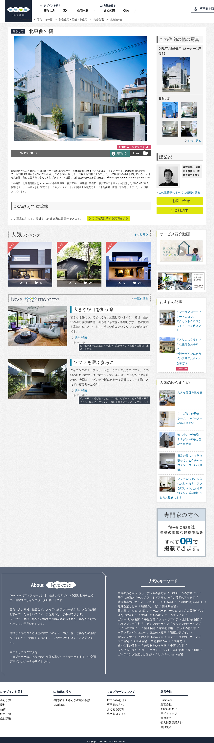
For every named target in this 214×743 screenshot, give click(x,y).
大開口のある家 (151, 611)
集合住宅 (99, 19)
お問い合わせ (168, 705)
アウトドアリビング (159, 594)
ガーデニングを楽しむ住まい (136, 651)
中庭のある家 (126, 589)
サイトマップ (168, 710)
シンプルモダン (127, 646)
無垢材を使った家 (155, 642)
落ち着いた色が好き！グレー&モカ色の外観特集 (189, 438)
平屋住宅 (149, 616)
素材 (66, 10)
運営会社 (166, 701)
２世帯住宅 (140, 637)
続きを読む (82, 337)
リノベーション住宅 (170, 651)
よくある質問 (115, 705)
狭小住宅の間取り (129, 642)
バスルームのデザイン (184, 589)
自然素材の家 (159, 637)
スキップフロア (169, 616)
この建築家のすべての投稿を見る (179, 192)
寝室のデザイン (180, 629)
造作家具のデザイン (130, 598)
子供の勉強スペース (130, 594)
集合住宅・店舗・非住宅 (73, 19)
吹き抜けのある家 (152, 633)
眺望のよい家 (149, 602)
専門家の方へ (115, 701)
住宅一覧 (82, 10)
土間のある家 (190, 616)
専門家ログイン (116, 710)
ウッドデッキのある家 (152, 589)
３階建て (176, 637)
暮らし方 (49, 10)
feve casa (25, 19)
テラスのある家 (186, 624)
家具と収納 (166, 624)
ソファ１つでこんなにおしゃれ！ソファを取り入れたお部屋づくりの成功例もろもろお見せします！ (181, 485)
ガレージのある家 (129, 616)
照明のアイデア (185, 594)
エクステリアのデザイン (182, 633)
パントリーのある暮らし (162, 598)
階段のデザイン (127, 633)
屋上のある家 (158, 629)
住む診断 (5, 715)
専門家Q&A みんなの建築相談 (72, 696)
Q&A (126, 10)
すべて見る (194, 140)
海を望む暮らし (127, 611)
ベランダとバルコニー (132, 629)
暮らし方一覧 (45, 19)
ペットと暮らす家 (173, 646)
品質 (3, 705)
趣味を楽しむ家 (127, 602)
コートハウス (149, 646)
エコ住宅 (123, 637)
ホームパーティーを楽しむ (166, 607)
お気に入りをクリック (132, 146)
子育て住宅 (177, 642)
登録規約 (166, 723)
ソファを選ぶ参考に (94, 362)
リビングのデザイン (156, 620)
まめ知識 (109, 10)
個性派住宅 (169, 602)
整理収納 (149, 624)
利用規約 (166, 714)
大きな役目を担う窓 (94, 309)
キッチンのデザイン (185, 620)
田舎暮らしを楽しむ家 (132, 607)
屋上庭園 (193, 646)
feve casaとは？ (117, 696)
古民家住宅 (194, 607)
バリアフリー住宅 (129, 620)
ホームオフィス (174, 611)
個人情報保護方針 (171, 719)
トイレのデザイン (129, 624)
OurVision (166, 696)
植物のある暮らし (192, 598)
